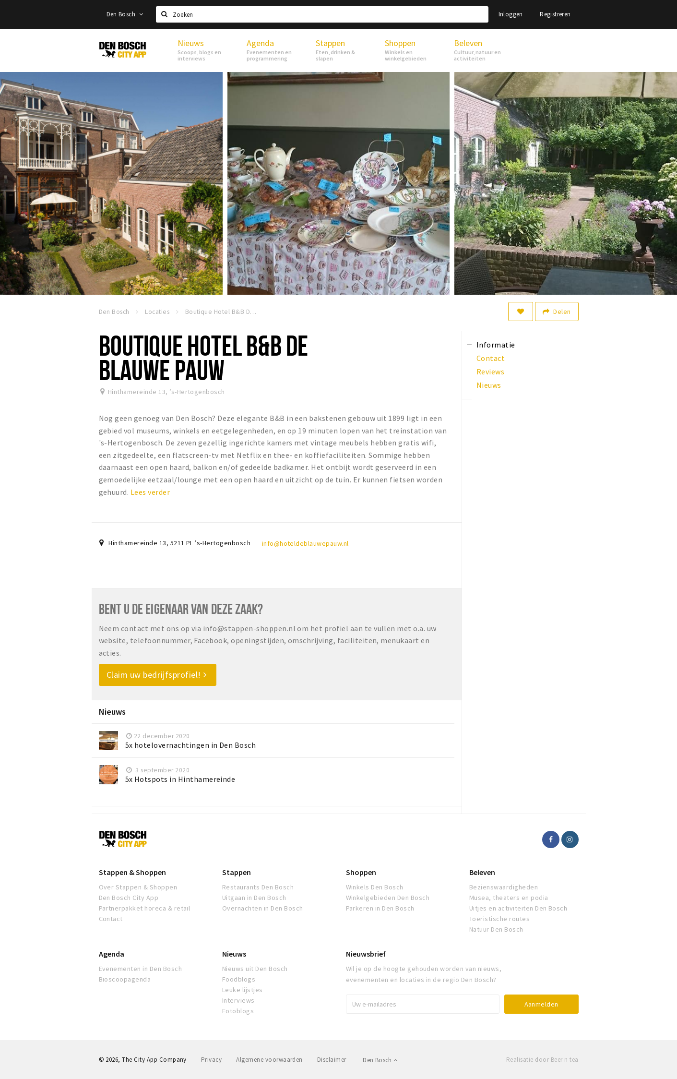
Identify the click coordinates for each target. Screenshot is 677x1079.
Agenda (111, 954)
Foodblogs (238, 979)
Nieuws (234, 954)
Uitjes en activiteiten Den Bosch (518, 908)
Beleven (482, 872)
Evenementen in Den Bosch (140, 968)
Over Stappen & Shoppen (138, 887)
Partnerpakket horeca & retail (144, 908)
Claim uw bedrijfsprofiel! (157, 674)
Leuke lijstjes (242, 989)
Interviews (238, 1000)
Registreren (555, 14)
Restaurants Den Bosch (258, 887)
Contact (111, 918)
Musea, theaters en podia (508, 897)
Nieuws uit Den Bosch (255, 968)
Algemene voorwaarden (269, 1059)
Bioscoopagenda (125, 979)
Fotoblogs (238, 1011)
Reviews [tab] (490, 371)
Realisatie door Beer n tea (542, 1059)
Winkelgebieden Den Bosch (388, 897)
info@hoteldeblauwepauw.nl (305, 543)
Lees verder (150, 492)
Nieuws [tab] (488, 385)
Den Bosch (125, 14)
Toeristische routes (499, 918)
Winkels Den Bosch (375, 887)
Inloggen (511, 14)
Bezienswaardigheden (503, 887)
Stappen (236, 872)
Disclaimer (331, 1059)
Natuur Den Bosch (496, 929)
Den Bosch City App (129, 897)
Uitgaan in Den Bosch (254, 897)
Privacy (211, 1059)
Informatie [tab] (495, 344)
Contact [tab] (490, 358)
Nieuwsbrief (366, 954)
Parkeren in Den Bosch (380, 908)
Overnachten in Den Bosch (262, 908)
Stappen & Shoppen (132, 872)
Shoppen (361, 872)
